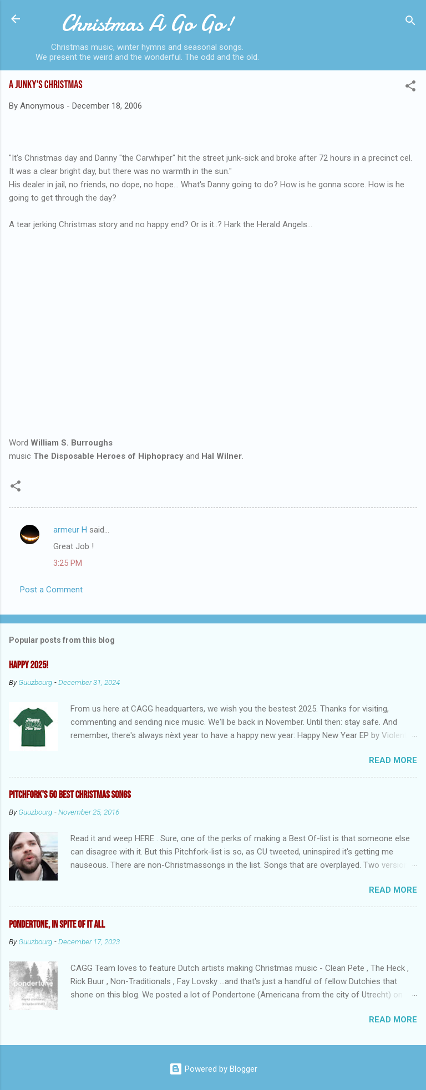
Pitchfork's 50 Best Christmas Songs (70, 795)
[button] (410, 87)
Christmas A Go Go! (147, 23)
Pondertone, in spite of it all (57, 924)
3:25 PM (67, 563)
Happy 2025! (28, 665)
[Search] (410, 22)
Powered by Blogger (213, 1069)
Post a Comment (51, 590)
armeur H (70, 530)
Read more (393, 760)
